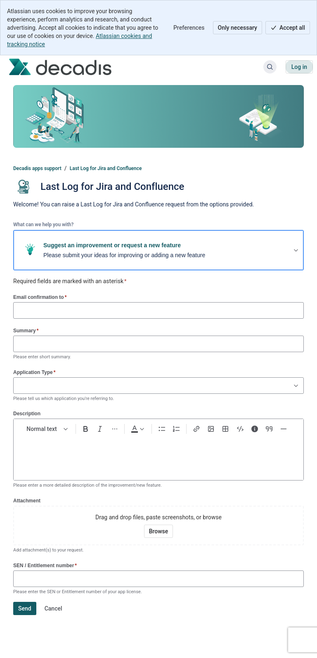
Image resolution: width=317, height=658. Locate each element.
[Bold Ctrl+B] (85, 429)
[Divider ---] (283, 429)
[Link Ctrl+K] (196, 429)
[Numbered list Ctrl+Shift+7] (176, 429)
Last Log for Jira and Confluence (106, 168)
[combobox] (18, 385)
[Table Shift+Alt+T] (225, 429)
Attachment (26, 501)
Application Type (34, 372)
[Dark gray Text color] (137, 429)
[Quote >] (269, 429)
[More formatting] (114, 429)
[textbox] (158, 454)
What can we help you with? (43, 224)
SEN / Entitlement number (45, 565)
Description (26, 414)
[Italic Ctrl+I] (100, 429)
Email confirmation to (39, 297)
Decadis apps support (37, 168)
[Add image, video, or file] (210, 429)
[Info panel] (254, 429)
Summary (25, 330)
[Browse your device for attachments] (158, 531)
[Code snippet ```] (240, 429)
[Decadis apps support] (60, 67)
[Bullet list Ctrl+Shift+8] (161, 429)
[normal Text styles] (47, 429)
